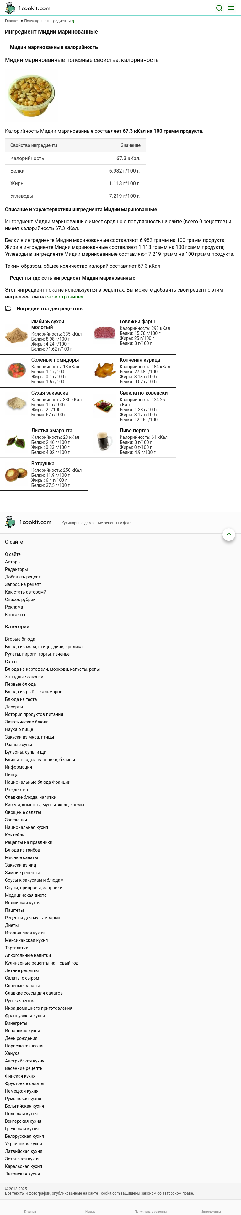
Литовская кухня (22, 1173)
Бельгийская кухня (24, 1106)
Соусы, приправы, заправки (33, 887)
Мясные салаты (21, 857)
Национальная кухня (26, 827)
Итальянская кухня (25, 932)
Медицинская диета (25, 895)
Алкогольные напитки (28, 955)
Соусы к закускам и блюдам (34, 880)
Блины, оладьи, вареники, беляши (40, 759)
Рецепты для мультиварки (32, 917)
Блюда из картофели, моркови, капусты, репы (52, 669)
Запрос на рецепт (23, 584)
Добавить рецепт (23, 576)
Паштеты (14, 910)
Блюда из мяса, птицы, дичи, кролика (44, 646)
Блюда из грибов (22, 849)
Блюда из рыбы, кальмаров (33, 691)
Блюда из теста (21, 699)
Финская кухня (20, 1075)
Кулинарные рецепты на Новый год (41, 962)
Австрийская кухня (25, 1060)
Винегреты (16, 1023)
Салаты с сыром (22, 978)
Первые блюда (20, 684)
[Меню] (231, 8)
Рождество (16, 789)
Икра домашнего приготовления (38, 1008)
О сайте (13, 554)
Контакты (15, 614)
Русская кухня (19, 1000)
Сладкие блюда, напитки (30, 797)
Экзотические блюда (27, 721)
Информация (18, 767)
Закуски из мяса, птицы (29, 736)
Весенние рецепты (24, 1068)
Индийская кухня (22, 902)
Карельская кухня (23, 1166)
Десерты (14, 706)
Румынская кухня (23, 1098)
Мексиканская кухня (26, 940)
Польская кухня (21, 1113)
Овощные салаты (23, 812)
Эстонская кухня (22, 1158)
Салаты (13, 661)
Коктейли (14, 834)
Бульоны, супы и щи (25, 752)
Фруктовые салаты (24, 1083)
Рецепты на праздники (28, 842)
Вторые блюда (20, 639)
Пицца (11, 774)
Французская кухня (25, 1015)
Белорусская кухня (24, 1136)
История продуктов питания (34, 714)
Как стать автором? (25, 591)
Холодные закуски (24, 676)
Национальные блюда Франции (38, 782)
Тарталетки (17, 947)
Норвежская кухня (24, 1045)
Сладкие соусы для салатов (34, 993)
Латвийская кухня (23, 1151)
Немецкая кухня (22, 1091)
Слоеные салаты (22, 985)
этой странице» (65, 297)
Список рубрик (20, 599)
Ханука (12, 1053)
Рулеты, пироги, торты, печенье (37, 654)
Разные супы (18, 744)
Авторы (13, 561)
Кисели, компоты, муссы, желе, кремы (44, 804)
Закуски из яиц (20, 865)
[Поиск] (219, 8)
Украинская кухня (23, 1143)
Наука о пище (19, 729)
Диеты (12, 925)
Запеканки (16, 819)
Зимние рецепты (22, 872)
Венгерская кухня (23, 1121)
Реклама (14, 607)
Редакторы (16, 569)
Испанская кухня (22, 1030)
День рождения (21, 1038)
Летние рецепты (22, 970)
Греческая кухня (22, 1128)
